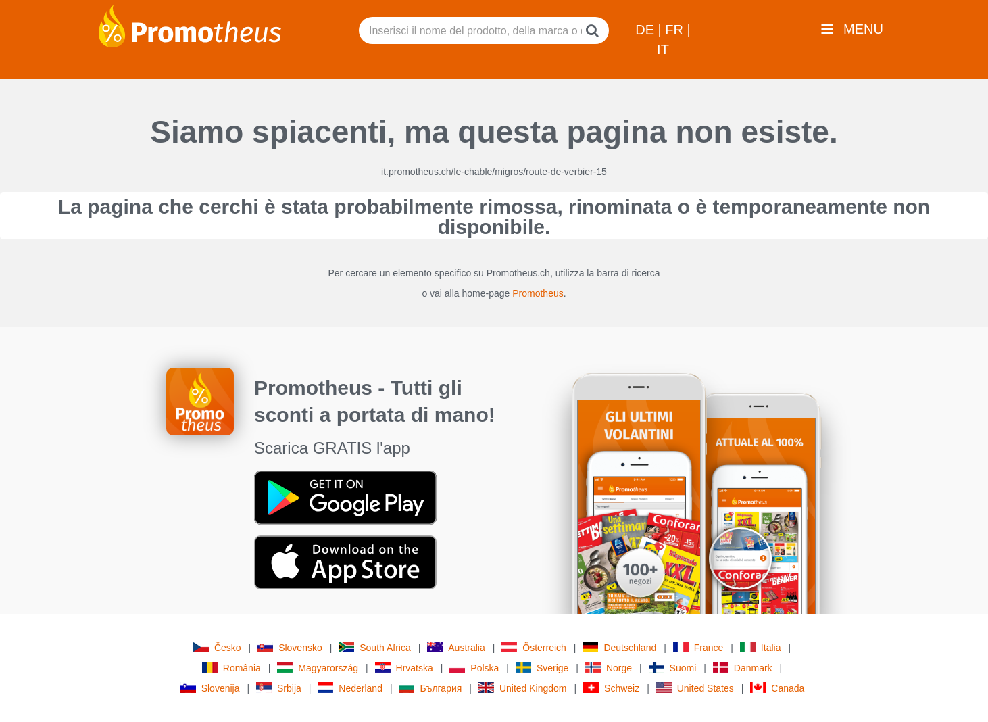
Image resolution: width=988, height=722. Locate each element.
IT (663, 49)
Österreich (533, 647)
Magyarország (317, 667)
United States (695, 688)
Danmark (742, 667)
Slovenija (210, 688)
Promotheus (537, 293)
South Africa (375, 647)
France (698, 647)
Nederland (350, 688)
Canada (777, 688)
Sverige (542, 667)
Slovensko (289, 647)
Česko (217, 647)
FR (676, 29)
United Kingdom (522, 688)
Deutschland (619, 647)
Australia (456, 647)
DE (646, 29)
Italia (760, 647)
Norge (608, 667)
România (231, 667)
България (430, 688)
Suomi (673, 667)
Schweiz (611, 688)
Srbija (278, 688)
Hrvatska (404, 667)
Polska (474, 667)
